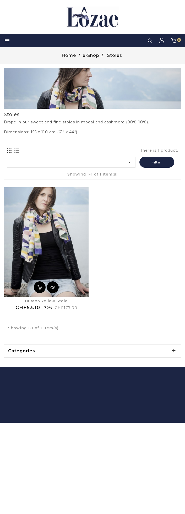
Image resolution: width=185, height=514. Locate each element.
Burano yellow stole (46, 301)
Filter (157, 162)
